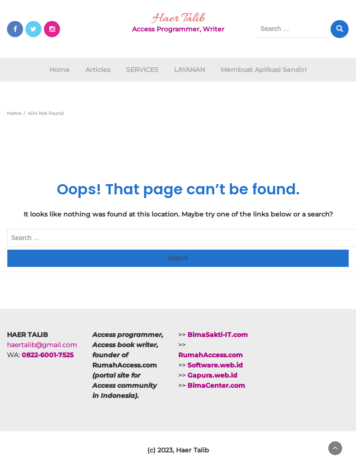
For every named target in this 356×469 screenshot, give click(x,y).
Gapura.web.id (212, 375)
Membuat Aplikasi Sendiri (264, 70)
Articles (97, 70)
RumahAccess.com (210, 355)
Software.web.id (215, 365)
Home (59, 70)
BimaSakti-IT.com (217, 335)
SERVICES (142, 70)
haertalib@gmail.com (42, 345)
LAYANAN (189, 70)
